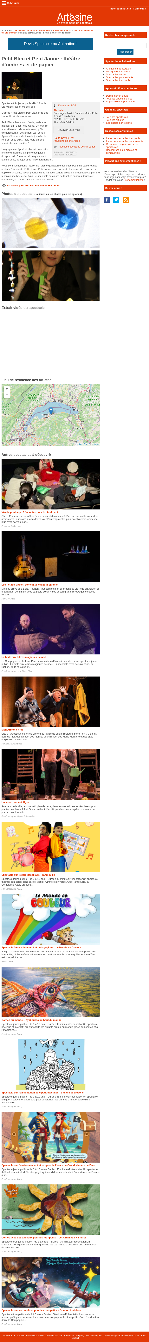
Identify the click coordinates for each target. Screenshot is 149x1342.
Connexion (139, 8)
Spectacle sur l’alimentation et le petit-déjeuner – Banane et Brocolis (43, 1092)
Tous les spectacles (117, 117)
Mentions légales (94, 1335)
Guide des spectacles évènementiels (32, 30)
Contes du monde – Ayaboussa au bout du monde (32, 1020)
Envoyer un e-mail (69, 129)
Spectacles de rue (116, 74)
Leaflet (79, 444)
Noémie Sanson (13, 526)
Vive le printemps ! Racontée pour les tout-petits (31, 512)
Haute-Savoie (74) (64, 137)
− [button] (7, 395)
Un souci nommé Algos (15, 802)
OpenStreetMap (91, 444)
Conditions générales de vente (118, 1335)
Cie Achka (10, 599)
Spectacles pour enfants (119, 77)
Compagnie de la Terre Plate (19, 671)
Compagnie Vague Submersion (20, 816)
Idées (143, 1335)
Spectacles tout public (118, 80)
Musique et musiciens (118, 71)
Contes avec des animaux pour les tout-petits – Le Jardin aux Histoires (44, 1237)
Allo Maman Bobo (13, 744)
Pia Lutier (59, 110)
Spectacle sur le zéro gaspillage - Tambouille (28, 874)
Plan (136, 1335)
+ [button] (7, 389)
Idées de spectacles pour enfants (124, 141)
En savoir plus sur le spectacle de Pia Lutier (33, 185)
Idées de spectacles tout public (123, 138)
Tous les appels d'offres (119, 98)
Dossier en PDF (67, 105)
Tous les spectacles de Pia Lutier (76, 146)
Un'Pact (9, 961)
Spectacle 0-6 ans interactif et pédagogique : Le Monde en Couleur (41, 947)
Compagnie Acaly (13, 889)
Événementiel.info (133, 179)
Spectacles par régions (119, 122)
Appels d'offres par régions (121, 101)
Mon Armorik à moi (13, 729)
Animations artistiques (118, 68)
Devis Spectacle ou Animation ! (50, 44)
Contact (75, 1338)
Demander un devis (117, 95)
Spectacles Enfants (61, 30)
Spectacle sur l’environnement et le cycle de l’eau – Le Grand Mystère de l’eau (48, 1165)
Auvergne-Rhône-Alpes (67, 140)
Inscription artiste (120, 8)
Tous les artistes (115, 119)
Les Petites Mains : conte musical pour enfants (30, 584)
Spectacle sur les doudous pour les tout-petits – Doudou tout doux (41, 1310)
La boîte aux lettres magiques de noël (24, 657)
